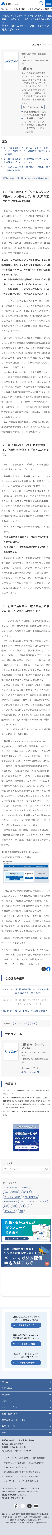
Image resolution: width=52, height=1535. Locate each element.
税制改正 (25, 1187)
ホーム (5, 1382)
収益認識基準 (9, 1201)
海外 (22, 1206)
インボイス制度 (21, 1023)
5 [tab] (28, 1154)
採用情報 (21, 1491)
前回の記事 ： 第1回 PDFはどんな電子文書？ (26, 178)
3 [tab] (23, 1154)
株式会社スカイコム (28, 1072)
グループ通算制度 (11, 1192)
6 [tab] (31, 1154)
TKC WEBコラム (36, 9)
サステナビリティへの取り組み (16, 1458)
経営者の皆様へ (9, 1440)
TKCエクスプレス (10, 1407)
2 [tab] (20, 1154)
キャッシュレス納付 (12, 1196)
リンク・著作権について (28, 1481)
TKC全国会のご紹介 (10, 1488)
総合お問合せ (32, 1491)
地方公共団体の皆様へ (11, 1450)
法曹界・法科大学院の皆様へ (14, 1447)
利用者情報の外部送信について (16, 1467)
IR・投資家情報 (8, 1491)
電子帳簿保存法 (31, 1196)
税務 (6, 1206)
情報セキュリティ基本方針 (14, 1462)
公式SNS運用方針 (36, 1462)
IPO (29, 1206)
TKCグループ (6, 9)
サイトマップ (9, 1481)
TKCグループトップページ (13, 1498)
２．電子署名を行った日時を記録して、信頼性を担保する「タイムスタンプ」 (26, 160)
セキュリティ (9, 1210)
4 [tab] (26, 1154)
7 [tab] (34, 1154)
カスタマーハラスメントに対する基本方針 (21, 1476)
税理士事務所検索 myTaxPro (14, 1494)
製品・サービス (9, 1426)
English (27, 1450)
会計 (33, 1023)
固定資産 (42, 1201)
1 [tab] (17, 1154)
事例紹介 (6, 1394)
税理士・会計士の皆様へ (12, 1443)
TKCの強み (7, 1388)
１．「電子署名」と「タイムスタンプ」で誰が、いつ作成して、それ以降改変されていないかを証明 (26, 151)
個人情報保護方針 (40, 1458)
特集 (4, 1432)
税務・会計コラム (10, 1413)
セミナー (6, 1401)
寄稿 (21, 1210)
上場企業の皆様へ (21, 9)
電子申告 (26, 1192)
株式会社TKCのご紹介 (30, 1488)
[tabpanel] (26, 1137)
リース (22, 1201)
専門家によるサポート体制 (13, 1419)
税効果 (32, 1201)
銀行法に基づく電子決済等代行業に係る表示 (22, 1472)
